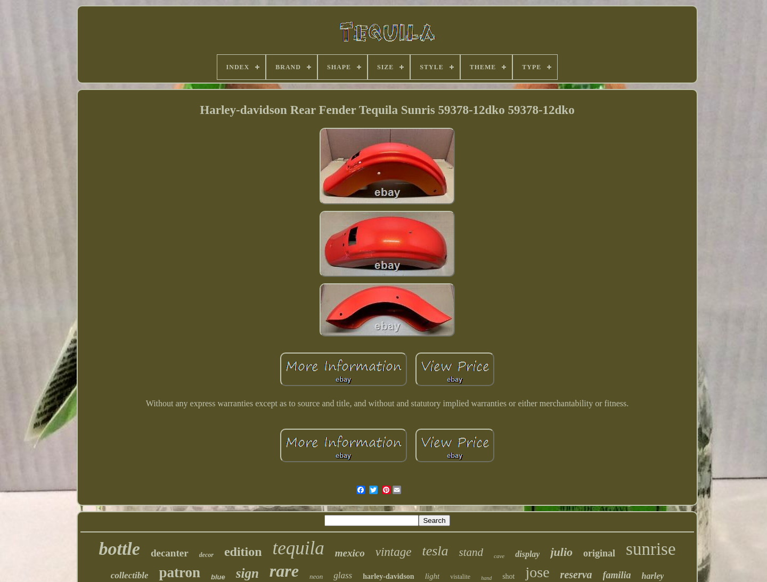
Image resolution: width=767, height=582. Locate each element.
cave (499, 556)
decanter (170, 553)
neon (316, 576)
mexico (350, 553)
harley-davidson (388, 576)
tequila (298, 548)
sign (247, 573)
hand (486, 578)
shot (508, 576)
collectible (130, 575)
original (599, 553)
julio (561, 552)
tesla (435, 551)
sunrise (651, 549)
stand (471, 552)
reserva (576, 574)
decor (206, 555)
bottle (119, 549)
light (432, 576)
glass (342, 575)
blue (218, 577)
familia (617, 575)
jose (537, 572)
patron (179, 572)
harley (653, 575)
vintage (394, 552)
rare (284, 570)
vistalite (460, 576)
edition (243, 552)
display (527, 554)
